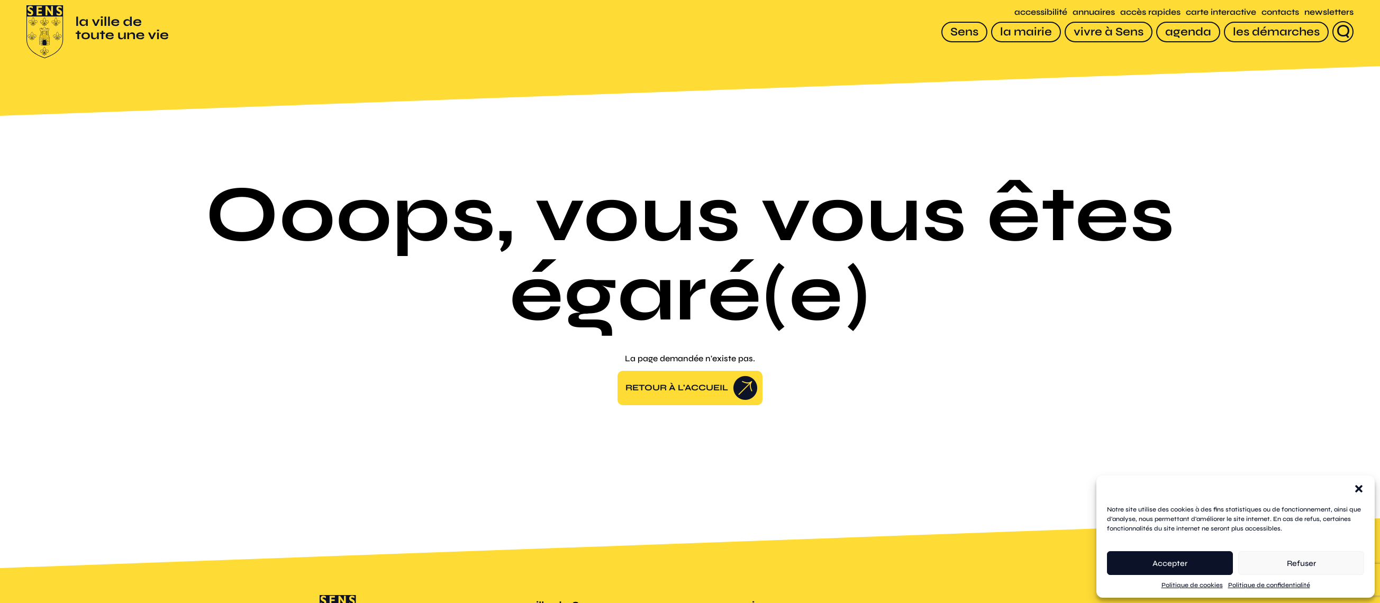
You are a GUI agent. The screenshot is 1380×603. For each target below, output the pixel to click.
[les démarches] (1276, 32)
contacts (1280, 12)
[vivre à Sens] (1108, 32)
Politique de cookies (1192, 585)
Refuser (1301, 563)
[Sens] (964, 32)
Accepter (1169, 563)
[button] (1359, 488)
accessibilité (1040, 12)
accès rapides (1150, 12)
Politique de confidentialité (1269, 585)
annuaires (1094, 12)
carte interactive (1221, 12)
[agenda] (1188, 32)
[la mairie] (1026, 32)
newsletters (1329, 12)
